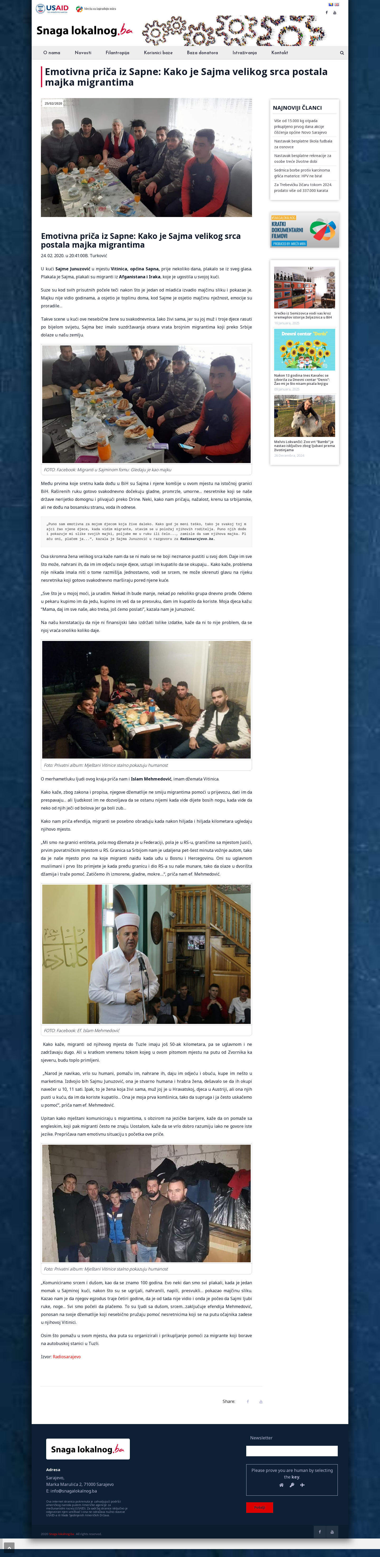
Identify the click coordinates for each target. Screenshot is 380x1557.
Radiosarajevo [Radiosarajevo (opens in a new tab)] (67, 1357)
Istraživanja (244, 53)
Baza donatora (202, 53)
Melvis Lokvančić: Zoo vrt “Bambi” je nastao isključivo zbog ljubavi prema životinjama (304, 445)
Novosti (83, 53)
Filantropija (117, 53)
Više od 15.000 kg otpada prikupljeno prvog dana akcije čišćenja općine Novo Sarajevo (300, 126)
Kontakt (279, 53)
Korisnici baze (158, 53)
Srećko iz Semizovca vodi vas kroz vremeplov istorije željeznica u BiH (303, 315)
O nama (51, 53)
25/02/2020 (53, 103)
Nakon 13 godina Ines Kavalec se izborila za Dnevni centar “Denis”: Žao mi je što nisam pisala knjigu (302, 379)
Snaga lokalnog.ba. (62, 1534)
